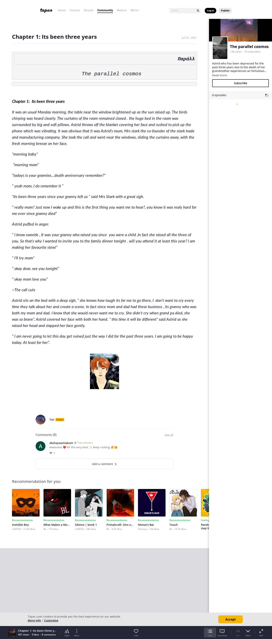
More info (34, 620)
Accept (230, 619)
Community (105, 10)
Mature (122, 10)
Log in (210, 10)
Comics (75, 10)
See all (169, 435)
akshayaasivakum (61, 443)
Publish (225, 10)
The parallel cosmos (249, 46)
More (135, 10)
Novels (88, 10)
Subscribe (240, 83)
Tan (51, 419)
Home (62, 10)
